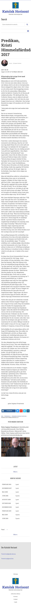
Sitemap (15, 574)
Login (15, 602)
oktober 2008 (6, 503)
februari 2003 (6, 484)
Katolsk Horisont (15, 11)
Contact (15, 599)
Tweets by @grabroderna (8, 554)
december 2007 (7, 488)
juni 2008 (5, 496)
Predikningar (7, 416)
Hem (2, 416)
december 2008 (7, 507)
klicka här (18, 435)
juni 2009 (5, 518)
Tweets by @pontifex (7, 558)
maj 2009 (5, 514)
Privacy (15, 596)
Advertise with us (15, 593)
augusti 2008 (6, 499)
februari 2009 (6, 511)
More (15, 472)
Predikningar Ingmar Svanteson (19, 416)
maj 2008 (5, 492)
